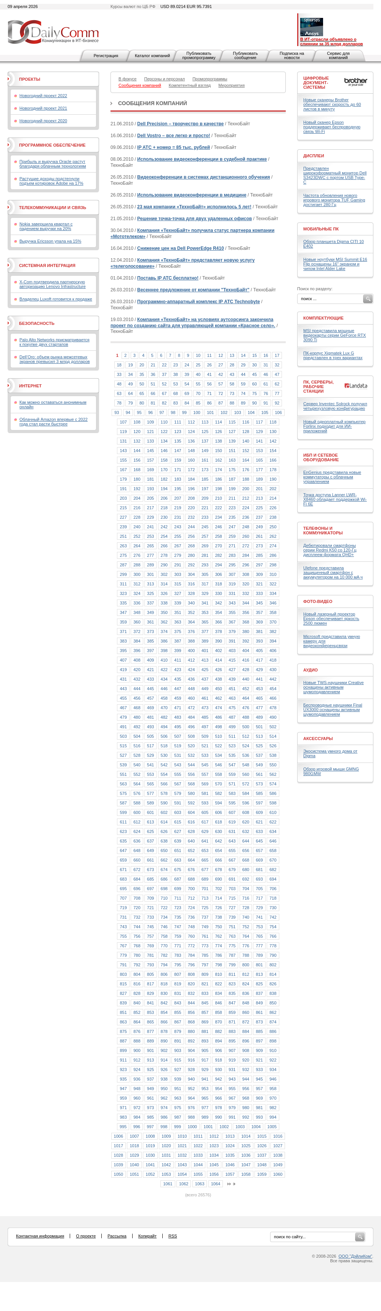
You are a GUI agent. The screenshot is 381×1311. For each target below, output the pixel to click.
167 (123, 469)
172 (191, 469)
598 (272, 803)
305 (205, 574)
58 (232, 384)
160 (191, 460)
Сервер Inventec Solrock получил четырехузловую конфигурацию (335, 406)
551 (123, 774)
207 (177, 498)
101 (210, 412)
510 (218, 736)
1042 (166, 1164)
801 (259, 964)
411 (177, 660)
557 (205, 774)
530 (164, 755)
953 (205, 1088)
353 (205, 612)
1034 (214, 1155)
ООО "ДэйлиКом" (355, 1256)
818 (164, 984)
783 (177, 955)
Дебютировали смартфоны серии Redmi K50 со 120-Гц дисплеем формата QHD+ (330, 550)
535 (232, 755)
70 (198, 393)
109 (150, 422)
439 (232, 679)
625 (150, 831)
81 (153, 403)
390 (218, 641)
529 (150, 755)
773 (205, 945)
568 (191, 784)
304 (191, 574)
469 (150, 707)
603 (177, 812)
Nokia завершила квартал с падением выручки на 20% (45, 226)
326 (164, 593)
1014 (245, 1136)
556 (191, 774)
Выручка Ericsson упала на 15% (50, 241)
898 (272, 1041)
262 (272, 536)
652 (191, 850)
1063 (199, 1183)
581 (205, 793)
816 (136, 984)
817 (150, 984)
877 (150, 1031)
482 (164, 717)
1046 (229, 1164)
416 (245, 660)
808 (191, 974)
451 (232, 688)
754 (272, 926)
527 (123, 755)
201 (259, 488)
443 (123, 688)
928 (191, 1069)
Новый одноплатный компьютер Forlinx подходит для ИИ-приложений (334, 426)
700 (191, 888)
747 (177, 926)
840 (136, 1003)
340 (191, 603)
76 (265, 393)
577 (150, 793)
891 (177, 1041)
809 (205, 974)
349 (150, 612)
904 (191, 1050)
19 (130, 365)
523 (232, 745)
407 (123, 660)
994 (272, 1117)
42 (220, 374)
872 (245, 1022)
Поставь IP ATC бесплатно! (168, 278)
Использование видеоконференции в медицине (192, 195)
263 (123, 546)
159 (177, 460)
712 (191, 898)
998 (163, 1126)
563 (123, 784)
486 (218, 717)
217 (150, 507)
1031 (166, 1155)
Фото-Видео (317, 601)
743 (123, 926)
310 (272, 574)
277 (150, 555)
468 (136, 707)
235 (232, 517)
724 (191, 907)
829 (150, 993)
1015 (261, 1136)
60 (254, 384)
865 (150, 1022)
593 (205, 803)
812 (245, 974)
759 (177, 936)
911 (123, 1060)
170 (164, 469)
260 (245, 536)
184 (191, 479)
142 (272, 441)
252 (136, 536)
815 (123, 984)
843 (177, 1003)
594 (218, 803)
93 (116, 412)
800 (245, 964)
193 (150, 488)
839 (123, 1003)
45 (254, 374)
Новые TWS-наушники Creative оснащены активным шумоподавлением (333, 687)
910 (272, 1050)
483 (177, 717)
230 (164, 517)
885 (259, 1031)
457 (150, 698)
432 (136, 679)
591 (177, 803)
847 (232, 1003)
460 (191, 698)
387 (177, 641)
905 (205, 1050)
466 (272, 698)
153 (259, 450)
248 (245, 526)
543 (177, 765)
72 (220, 393)
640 (191, 841)
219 (177, 507)
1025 (245, 1145)
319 (232, 584)
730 (272, 907)
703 (232, 888)
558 (218, 774)
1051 (134, 1174)
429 (259, 669)
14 (243, 355)
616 (191, 822)
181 (150, 479)
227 (123, 517)
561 (259, 774)
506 (164, 736)
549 (259, 765)
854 (164, 1012)
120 (136, 431)
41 (209, 374)
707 (123, 898)
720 (136, 907)
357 (259, 612)
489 (259, 717)
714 (218, 898)
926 (164, 1069)
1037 (261, 1155)
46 (265, 374)
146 (164, 450)
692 (245, 879)
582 (218, 793)
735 (177, 917)
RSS (172, 1236)
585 (259, 793)
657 (259, 850)
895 (232, 1041)
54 (186, 384)
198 (218, 488)
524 (245, 745)
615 (177, 822)
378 (218, 631)
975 (177, 1107)
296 (245, 565)
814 (272, 974)
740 (245, 917)
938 (164, 1079)
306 (218, 574)
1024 (229, 1145)
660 (136, 860)
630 (218, 831)
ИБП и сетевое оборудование (321, 457)
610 (272, 812)
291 (177, 565)
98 (173, 412)
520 (191, 745)
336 (136, 603)
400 (191, 650)
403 (232, 650)
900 (136, 1050)
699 (177, 888)
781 (150, 955)
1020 (166, 1145)
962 (164, 1098)
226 (272, 507)
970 (272, 1098)
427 (232, 669)
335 (123, 603)
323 (123, 593)
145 (150, 450)
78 (119, 403)
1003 (240, 1126)
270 (218, 546)
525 (259, 745)
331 (232, 593)
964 (191, 1098)
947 (123, 1088)
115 (232, 422)
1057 (229, 1174)
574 (272, 784)
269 (205, 546)
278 (164, 555)
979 (232, 1107)
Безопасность (36, 323)
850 (272, 1003)
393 (259, 641)
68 (175, 393)
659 (123, 860)
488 (245, 717)
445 (150, 688)
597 (259, 803)
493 (150, 726)
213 (259, 498)
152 (245, 450)
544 (191, 765)
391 (232, 641)
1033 (198, 1155)
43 (232, 374)
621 (259, 822)
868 (191, 1022)
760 (191, 936)
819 (177, 984)
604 (191, 812)
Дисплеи (313, 155)
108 (136, 422)
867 (177, 1022)
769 (150, 945)
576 (136, 793)
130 (272, 431)
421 (150, 669)
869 (205, 1022)
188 (245, 479)
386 (164, 641)
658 (272, 850)
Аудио (310, 670)
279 (177, 555)
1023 (214, 1145)
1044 (198, 1164)
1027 (277, 1145)
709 (150, 898)
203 (123, 498)
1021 (182, 1145)
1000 (192, 1126)
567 (177, 784)
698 (164, 888)
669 (259, 860)
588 (136, 803)
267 (177, 546)
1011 (198, 1136)
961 (150, 1098)
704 (245, 888)
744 (136, 926)
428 (245, 669)
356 (245, 612)
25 (198, 365)
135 (177, 441)
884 (245, 1031)
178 (272, 469)
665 (205, 860)
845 (205, 1003)
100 (196, 412)
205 (150, 498)
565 (150, 784)
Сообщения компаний (152, 103)
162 (218, 460)
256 (191, 536)
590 (164, 803)
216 (136, 507)
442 (272, 679)
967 (232, 1098)
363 (177, 622)
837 (259, 993)
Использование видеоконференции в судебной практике (202, 159)
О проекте (86, 1236)
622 (272, 822)
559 (232, 774)
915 (177, 1060)
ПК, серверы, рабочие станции (318, 386)
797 (205, 964)
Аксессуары (318, 738)
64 (130, 393)
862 (272, 1012)
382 (272, 631)
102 (224, 412)
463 (232, 698)
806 (164, 974)
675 (177, 869)
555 (177, 774)
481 (150, 717)
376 (191, 631)
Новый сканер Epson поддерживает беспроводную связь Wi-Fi (331, 127)
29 (243, 365)
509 (205, 736)
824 (245, 984)
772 (191, 945)
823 (232, 984)
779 (123, 955)
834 (218, 993)
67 (164, 393)
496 (191, 726)
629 (205, 831)
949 (150, 1088)
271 (232, 546)
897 (259, 1041)
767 (123, 945)
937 (150, 1079)
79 (130, 403)
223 (232, 507)
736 (191, 917)
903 (177, 1050)
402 (218, 650)
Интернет (30, 386)
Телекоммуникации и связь (52, 207)
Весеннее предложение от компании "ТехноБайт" (193, 290)
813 (259, 974)
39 (186, 374)
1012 (214, 1136)
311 (123, 584)
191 (123, 488)
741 (259, 917)
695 (123, 888)
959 (123, 1098)
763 (232, 936)
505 (150, 736)
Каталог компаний (152, 55)
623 (123, 831)
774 (218, 945)
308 (245, 574)
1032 (182, 1155)
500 (245, 726)
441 (259, 679)
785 (205, 955)
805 (150, 974)
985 (150, 1117)
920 (245, 1060)
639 (177, 841)
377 (205, 631)
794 (164, 964)
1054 (182, 1174)
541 (150, 765)
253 (150, 536)
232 (191, 517)
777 (259, 945)
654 (218, 850)
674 (164, 869)
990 (218, 1117)
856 (191, 1012)
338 (164, 603)
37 (164, 374)
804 (136, 974)
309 (259, 574)
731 (123, 917)
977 (205, 1107)
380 (245, 631)
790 (272, 955)
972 (136, 1107)
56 (209, 384)
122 (164, 431)
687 (177, 879)
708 (136, 898)
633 (259, 831)
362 (164, 622)
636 (136, 841)
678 (218, 869)
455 (123, 698)
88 (232, 403)
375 (177, 631)
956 (245, 1088)
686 (164, 879)
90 (254, 403)
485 (205, 717)
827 (123, 993)
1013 (229, 1136)
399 (177, 650)
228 (136, 517)
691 (232, 879)
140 (245, 441)
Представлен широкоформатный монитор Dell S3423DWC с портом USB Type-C (335, 175)
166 (272, 460)
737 (205, 917)
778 (272, 945)
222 (218, 507)
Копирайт (147, 1236)
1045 (214, 1164)
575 (123, 793)
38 (175, 374)
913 (150, 1060)
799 (232, 964)
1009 (166, 1136)
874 (272, 1022)
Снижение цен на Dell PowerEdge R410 (180, 248)
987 (177, 1117)
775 (232, 945)
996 (136, 1126)
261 (259, 536)
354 (218, 612)
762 (218, 936)
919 (232, 1060)
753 (259, 926)
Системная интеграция (47, 265)
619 (232, 822)
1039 (118, 1164)
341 (205, 603)
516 (136, 745)
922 (272, 1060)
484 (191, 717)
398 (164, 650)
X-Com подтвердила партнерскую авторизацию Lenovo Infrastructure (52, 284)
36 (153, 374)
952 (191, 1088)
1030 (150, 1155)
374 (164, 631)
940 (191, 1079)
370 (272, 622)
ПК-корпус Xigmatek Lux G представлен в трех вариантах (332, 355)
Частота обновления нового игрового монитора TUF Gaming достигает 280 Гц (334, 200)
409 (150, 660)
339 (177, 603)
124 (191, 431)
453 (259, 688)
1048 (261, 1164)
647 (123, 850)
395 (123, 650)
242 (164, 526)
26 (209, 365)
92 (277, 403)
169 (150, 469)
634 (272, 831)
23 (175, 365)
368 (245, 622)
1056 (214, 1174)
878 (164, 1031)
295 (232, 565)
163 (232, 460)
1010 (182, 1136)
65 (141, 393)
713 (205, 898)
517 (150, 745)
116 (245, 422)
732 (136, 917)
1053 (166, 1174)
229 (150, 517)
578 (164, 793)
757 (150, 936)
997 (150, 1126)
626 (164, 831)
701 (205, 888)
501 (259, 726)
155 (123, 460)
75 (254, 393)
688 (191, 879)
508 (191, 736)
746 (164, 926)
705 (259, 888)
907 (232, 1050)
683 (123, 879)
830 (164, 993)
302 (164, 574)
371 (123, 631)
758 (164, 936)
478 (272, 707)
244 (191, 526)
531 (177, 755)
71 (209, 393)
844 (191, 1003)
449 (205, 688)
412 (191, 660)
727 (232, 907)
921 (259, 1060)
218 (164, 507)
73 (232, 393)
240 (136, 526)
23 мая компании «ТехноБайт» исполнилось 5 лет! (194, 206)
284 (245, 555)
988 (191, 1117)
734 (164, 917)
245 (205, 526)
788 (245, 955)
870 (218, 1022)
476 (245, 707)
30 (254, 365)
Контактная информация (40, 1236)
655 (232, 850)
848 (245, 1003)
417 (259, 660)
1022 (198, 1145)
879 (177, 1031)
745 (150, 926)
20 (141, 365)
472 (191, 707)
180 (136, 479)
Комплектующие (323, 318)
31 (265, 365)
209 (205, 498)
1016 (277, 1136)
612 (136, 822)
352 (191, 612)
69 (186, 393)
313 (150, 584)
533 (205, 755)
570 (218, 784)
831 (177, 993)
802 (272, 964)
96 (150, 412)
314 (164, 584)
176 (245, 469)
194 (164, 488)
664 (191, 860)
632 (245, 831)
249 (259, 526)
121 (150, 431)
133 (150, 441)
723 (177, 907)
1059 (261, 1174)
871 (232, 1022)
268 (191, 546)
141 (259, 441)
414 (218, 660)
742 (272, 917)
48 (119, 384)
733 (150, 917)
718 (272, 898)
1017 (118, 1145)
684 (136, 879)
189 (259, 479)
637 (150, 841)
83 (175, 403)
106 (278, 412)
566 (164, 784)
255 (177, 536)
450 (218, 688)
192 (136, 488)
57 (220, 384)
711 (177, 898)
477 (259, 707)
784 (191, 955)
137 (205, 441)
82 (164, 403)
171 (177, 469)
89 (243, 403)
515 (123, 745)
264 (136, 546)
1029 (134, 1155)
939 (177, 1079)
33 (119, 374)
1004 (256, 1126)
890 (164, 1041)
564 (136, 784)
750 (218, 926)
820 (191, 984)
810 (218, 974)
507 (177, 736)
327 (177, 593)
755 (123, 936)
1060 (277, 1174)
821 (205, 984)
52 (164, 384)
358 (272, 612)
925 (150, 1069)
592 (191, 803)
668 (245, 860)
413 (205, 660)
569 (205, 784)
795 (177, 964)
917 (205, 1060)
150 (218, 450)
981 (259, 1107)
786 (218, 955)
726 (218, 907)
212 (245, 498)
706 (272, 888)
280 (191, 555)
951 (177, 1088)
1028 (118, 1155)
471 (177, 707)
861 (259, 1012)
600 (136, 812)
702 (218, 888)
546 (218, 765)
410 (164, 660)
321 (259, 584)
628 (191, 831)
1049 (277, 1164)
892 (191, 1041)
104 (251, 412)
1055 (198, 1174)
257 (205, 536)
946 (272, 1079)
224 (245, 507)
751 (232, 926)
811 (232, 974)
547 (232, 765)
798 (218, 964)
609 (259, 812)
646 (272, 841)
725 (205, 907)
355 (232, 612)
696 (136, 888)
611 (123, 822)
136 (191, 441)
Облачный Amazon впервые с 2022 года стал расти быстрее (53, 421)
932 (245, 1069)
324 (136, 593)
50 (141, 384)
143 (123, 450)
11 (209, 355)
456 (136, 698)
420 (136, 669)
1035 (229, 1155)
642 (218, 841)
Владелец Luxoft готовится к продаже (55, 299)
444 (136, 688)
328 (191, 593)
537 (259, 755)
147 (177, 450)
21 (153, 365)
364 (191, 622)
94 (128, 412)
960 (136, 1098)
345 (259, 603)
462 (218, 698)
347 (123, 612)
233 (205, 517)
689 (205, 879)
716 (245, 898)
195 (177, 488)
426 (218, 669)
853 (150, 1012)
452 (245, 688)
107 (123, 422)
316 (191, 584)
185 (205, 479)
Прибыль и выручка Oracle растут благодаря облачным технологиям (52, 163)
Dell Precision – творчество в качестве (180, 123)
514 (272, 736)
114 (218, 422)
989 (205, 1117)
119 (123, 431)
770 (164, 945)
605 (205, 812)
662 (164, 860)
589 (150, 803)
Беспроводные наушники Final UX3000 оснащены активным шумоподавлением (332, 709)
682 (272, 869)
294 (218, 565)
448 (191, 688)
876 (136, 1031)
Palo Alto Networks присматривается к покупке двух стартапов (54, 342)
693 (259, 879)
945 (259, 1079)
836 (245, 993)
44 (243, 374)
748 (191, 926)
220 (191, 507)
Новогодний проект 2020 (43, 120)
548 (245, 765)
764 (245, 936)
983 (123, 1117)
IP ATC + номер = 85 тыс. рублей (173, 147)
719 (123, 907)
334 (272, 593)
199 (232, 488)
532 (191, 755)
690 (218, 879)
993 (259, 1117)
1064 (215, 1183)
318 (218, 584)
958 (272, 1088)
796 (191, 964)
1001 (208, 1126)
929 (205, 1069)
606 (218, 812)
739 (232, 917)
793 (150, 964)
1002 (224, 1126)
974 (164, 1107)
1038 (277, 1155)
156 (136, 460)
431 (123, 679)
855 (177, 1012)
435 (177, 679)
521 (205, 745)
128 (245, 431)
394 (272, 641)
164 (245, 460)
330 (218, 593)
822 (218, 984)
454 (272, 688)
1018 (134, 1145)
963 (177, 1098)
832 (191, 993)
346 (272, 603)
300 (136, 574)
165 (259, 460)
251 (123, 536)
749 (205, 926)
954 (218, 1088)
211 (232, 498)
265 (150, 546)
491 (123, 726)
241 (150, 526)
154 (272, 450)
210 (218, 498)
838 (272, 993)
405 (259, 650)
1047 (245, 1164)
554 (164, 774)
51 (153, 384)
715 (232, 898)
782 (164, 955)
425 (205, 669)
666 (218, 860)
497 (205, 726)
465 (259, 698)
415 (232, 660)
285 (259, 555)
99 (184, 412)
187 (232, 479)
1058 (245, 1174)
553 (150, 774)
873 (259, 1022)
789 (259, 955)
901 (150, 1050)
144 (136, 450)
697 (150, 888)
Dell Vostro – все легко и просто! (173, 135)
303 (177, 574)
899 (123, 1050)
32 (277, 365)
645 (259, 841)
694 (272, 879)
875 (123, 1031)
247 (232, 526)
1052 (150, 1174)
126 (218, 431)
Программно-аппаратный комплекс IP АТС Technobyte (198, 301)
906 (218, 1050)
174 (218, 469)
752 (245, 926)
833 (205, 993)
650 (164, 850)
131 (123, 441)
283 (232, 555)
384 (136, 641)
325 (150, 593)
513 (259, 736)
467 (123, 707)
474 (218, 707)
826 (272, 984)
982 (272, 1107)
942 (218, 1079)
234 (218, 517)
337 (150, 603)
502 (272, 726)
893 (205, 1041)
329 (205, 593)
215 (123, 507)
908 (245, 1050)
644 (245, 841)
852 (136, 1012)
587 (123, 803)
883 (232, 1031)
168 (136, 469)
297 (259, 565)
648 (136, 850)
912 (136, 1060)
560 (245, 774)
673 (150, 869)
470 (164, 707)
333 (259, 593)
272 (245, 546)
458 (164, 698)
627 (177, 831)
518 (164, 745)
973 (150, 1107)
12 (220, 355)
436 (191, 679)
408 (136, 660)
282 (218, 555)
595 (232, 803)
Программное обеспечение (52, 145)
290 (164, 565)
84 (186, 403)
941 (205, 1079)
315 (177, 584)
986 (164, 1117)
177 (259, 469)
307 (232, 574)
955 (232, 1088)
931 (232, 1069)
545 (205, 765)
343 (232, 603)
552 (136, 774)
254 (164, 536)
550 (272, 765)
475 (232, 707)
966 (218, 1098)
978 (218, 1107)
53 (175, 384)
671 (123, 869)
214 (272, 498)
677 (205, 869)
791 (123, 964)
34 (130, 374)
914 (164, 1060)
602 (164, 812)
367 (232, 622)
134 (164, 441)
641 (205, 841)
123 (177, 431)
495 (177, 726)
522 (218, 745)
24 (186, 365)
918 (218, 1060)
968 (245, 1098)
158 (164, 460)
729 (259, 907)
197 (205, 488)
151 (232, 450)
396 (136, 650)
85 (198, 403)
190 (272, 479)
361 (150, 622)
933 (259, 1069)
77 (277, 393)
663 (177, 860)
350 (164, 612)
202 (272, 488)
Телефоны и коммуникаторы (323, 530)
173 (205, 469)
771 (177, 945)
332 (245, 593)
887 (123, 1041)
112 (191, 422)
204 (136, 498)
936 (136, 1079)
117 (259, 422)
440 (245, 679)
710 (164, 898)
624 (136, 831)
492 (136, 726)
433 (150, 679)
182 (164, 479)
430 (272, 669)
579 (177, 793)
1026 (261, 1145)
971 (123, 1107)
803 (123, 974)
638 (164, 841)
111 (177, 422)
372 (136, 631)
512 (245, 736)
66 (153, 393)
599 (123, 812)
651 (177, 850)
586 (272, 793)
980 (245, 1107)
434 (164, 679)
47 (277, 374)
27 (220, 365)
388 (191, 641)
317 (205, 584)
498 (218, 726)
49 (130, 384)
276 (136, 555)
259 (232, 536)
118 (272, 422)
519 (177, 745)
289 (150, 565)
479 (123, 717)
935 (123, 1079)
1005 (272, 1126)
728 (245, 907)
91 (265, 403)
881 (205, 1031)
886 (272, 1031)
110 (164, 422)
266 (164, 546)
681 (259, 869)
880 (191, 1031)
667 (232, 860)
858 (218, 1012)
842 (164, 1003)
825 (259, 984)
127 (232, 431)
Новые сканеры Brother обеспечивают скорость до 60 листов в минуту (332, 104)
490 (272, 717)
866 (164, 1022)
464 (245, 698)
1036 (245, 1155)
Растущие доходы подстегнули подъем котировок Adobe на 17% (51, 180)
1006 (118, 1136)
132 (136, 441)
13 (232, 355)
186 (218, 479)
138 (218, 441)
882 (218, 1031)
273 (259, 546)
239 (123, 526)
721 (150, 907)
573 (259, 784)
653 (205, 850)
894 (218, 1041)
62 (277, 384)
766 (272, 936)
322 (272, 584)
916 (191, 1060)
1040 (134, 1164)
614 (164, 822)
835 (232, 993)
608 (245, 812)
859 (232, 1012)
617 (205, 822)
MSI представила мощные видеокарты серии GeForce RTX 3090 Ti (334, 335)
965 (205, 1098)
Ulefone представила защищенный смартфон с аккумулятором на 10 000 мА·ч (333, 572)
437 (205, 679)
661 (150, 860)
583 (232, 793)
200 (245, 488)
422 (164, 669)
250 (272, 526)
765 (259, 936)
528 (136, 755)
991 (232, 1117)
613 (150, 822)
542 (164, 765)
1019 (150, 1145)
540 (136, 765)
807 (177, 974)
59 (243, 384)
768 (136, 945)
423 (177, 669)
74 (243, 393)
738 (218, 917)
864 (136, 1022)
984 (136, 1117)
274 (272, 546)
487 (232, 717)
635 (123, 841)
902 (164, 1050)
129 (259, 431)
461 (205, 698)
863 (123, 1022)
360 (136, 622)
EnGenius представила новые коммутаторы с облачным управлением (332, 477)
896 (245, 1041)
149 (205, 450)
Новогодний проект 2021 (43, 108)
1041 (150, 1164)
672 (136, 869)
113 (205, 422)
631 (232, 831)
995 (123, 1126)
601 (150, 812)
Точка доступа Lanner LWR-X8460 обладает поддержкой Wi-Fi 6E (335, 499)
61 (265, 384)
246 (218, 526)
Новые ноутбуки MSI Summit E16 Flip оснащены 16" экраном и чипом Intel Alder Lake (335, 264)
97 (162, 412)
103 (237, 412)
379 (232, 631)
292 (191, 565)
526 (272, 745)
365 (205, 622)
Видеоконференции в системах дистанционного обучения (203, 177)
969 (259, 1098)
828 (136, 993)
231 (177, 517)
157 (150, 460)
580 (191, 793)
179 (123, 479)
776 (245, 945)
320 (245, 584)
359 (123, 622)
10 (198, 355)
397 (150, 650)
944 (245, 1079)
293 (205, 565)
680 (245, 869)
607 (232, 812)
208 (191, 498)
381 (259, 631)
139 (232, 441)
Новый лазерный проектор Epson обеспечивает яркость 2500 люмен (331, 618)
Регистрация (106, 55)
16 (265, 355)
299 (123, 574)
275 (123, 555)
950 (164, 1088)
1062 (183, 1183)
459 (177, 698)
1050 (118, 1174)
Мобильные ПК (321, 229)
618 (218, 822)
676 (191, 869)
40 (198, 374)
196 (191, 488)
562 (272, 774)
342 (218, 603)
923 (123, 1069)
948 (136, 1088)
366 (218, 622)
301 (150, 574)
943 (232, 1079)
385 (150, 641)
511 (232, 736)
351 (177, 612)
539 (123, 765)
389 (205, 641)
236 (245, 517)
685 (150, 879)
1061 (167, 1183)
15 (254, 355)
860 (245, 1012)
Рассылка (116, 1236)
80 (141, 403)
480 (136, 717)
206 (164, 498)
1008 (150, 1136)
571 (232, 784)
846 (218, 1003)
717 (259, 898)
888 (136, 1041)
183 (177, 479)
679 (232, 869)
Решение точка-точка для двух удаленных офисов (194, 218)
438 (218, 679)
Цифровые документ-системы (316, 83)
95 (139, 412)
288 (136, 565)
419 (123, 669)
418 (272, 660)
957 (259, 1088)
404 (245, 650)
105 (264, 412)
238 (272, 517)
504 (136, 736)
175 (232, 469)
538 (272, 755)
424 (191, 669)
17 (277, 355)
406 (272, 650)
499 (232, 726)
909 (259, 1050)
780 (136, 955)
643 (232, 841)
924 (136, 1069)
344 (245, 603)
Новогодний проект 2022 (43, 95)
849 (259, 1003)
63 (119, 393)
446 (164, 688)
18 (119, 365)
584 (245, 793)
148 (191, 450)
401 (205, 650)
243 (177, 526)
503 (123, 736)
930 (218, 1069)
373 (150, 631)
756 (136, 936)
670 (272, 860)
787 (232, 955)
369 (259, 622)
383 (123, 641)
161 (205, 460)
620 (245, 822)
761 (205, 936)
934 (272, 1069)
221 (205, 507)
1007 (134, 1136)
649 (150, 850)
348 (136, 612)
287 (123, 565)
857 (205, 1012)
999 (177, 1126)
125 (205, 431)
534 (218, 755)
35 (141, 374)
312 (136, 584)
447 (177, 688)
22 (164, 365)
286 (272, 555)
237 (259, 517)
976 (191, 1107)
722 (164, 907)
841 (150, 1003)
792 (136, 964)
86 (209, 403)
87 (220, 403)
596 (245, 803)
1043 (182, 1164)
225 (259, 507)
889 (150, 1041)
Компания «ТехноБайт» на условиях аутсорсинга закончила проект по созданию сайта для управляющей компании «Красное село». (192, 322)
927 (177, 1069)
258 (218, 536)
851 (123, 1012)
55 (198, 384)
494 (164, 726)
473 (205, 707)
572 (245, 784)
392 (245, 641)
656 (245, 850)
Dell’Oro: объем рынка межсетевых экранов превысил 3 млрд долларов (54, 359)
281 (205, 555)
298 (272, 565)
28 (232, 365)
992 (245, 1117)
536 (245, 755)
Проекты (29, 79)
